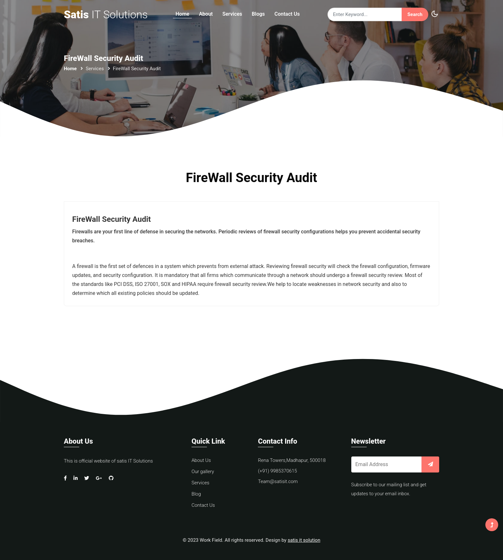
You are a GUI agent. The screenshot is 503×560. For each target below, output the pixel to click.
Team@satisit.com (278, 481)
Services (232, 14)
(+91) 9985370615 (277, 471)
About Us (201, 460)
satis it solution (304, 540)
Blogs (258, 14)
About (206, 14)
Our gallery (203, 471)
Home (182, 14)
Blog (196, 494)
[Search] (365, 14)
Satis (106, 14)
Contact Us (287, 14)
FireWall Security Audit (111, 219)
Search (414, 14)
